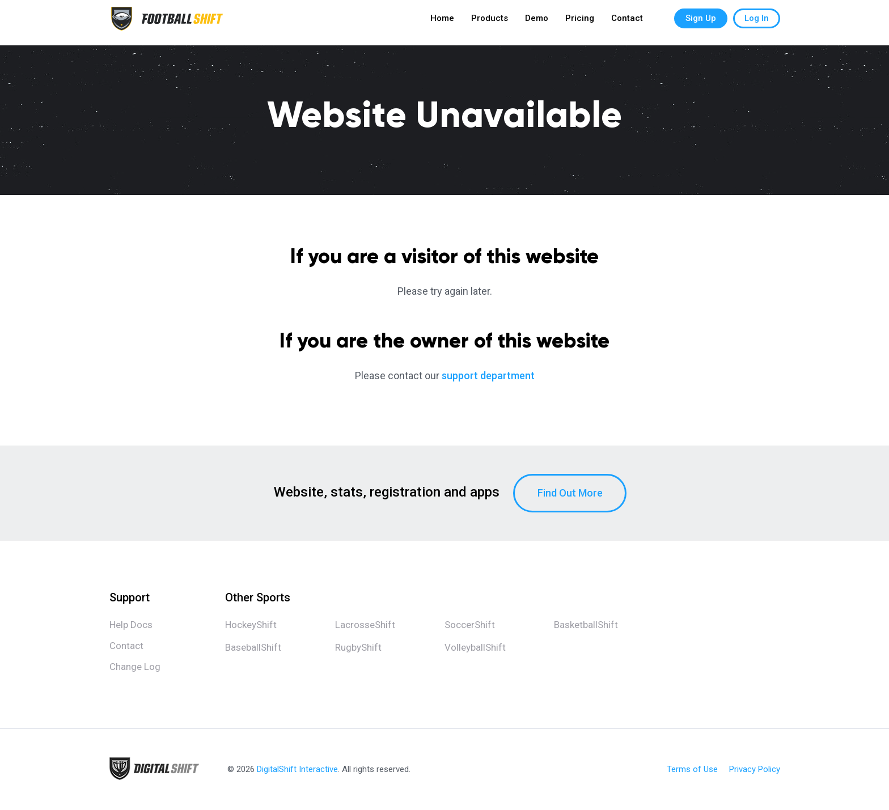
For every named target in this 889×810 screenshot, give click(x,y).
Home (442, 23)
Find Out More (570, 493)
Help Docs (131, 624)
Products (489, 23)
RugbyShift (358, 647)
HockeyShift (251, 624)
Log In (756, 23)
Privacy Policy (754, 769)
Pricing (579, 23)
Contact (627, 23)
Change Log (134, 666)
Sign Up (700, 23)
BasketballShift (586, 624)
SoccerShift (469, 624)
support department (488, 375)
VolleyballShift (475, 647)
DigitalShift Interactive (297, 769)
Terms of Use (692, 769)
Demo (536, 23)
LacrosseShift (365, 624)
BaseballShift (253, 647)
